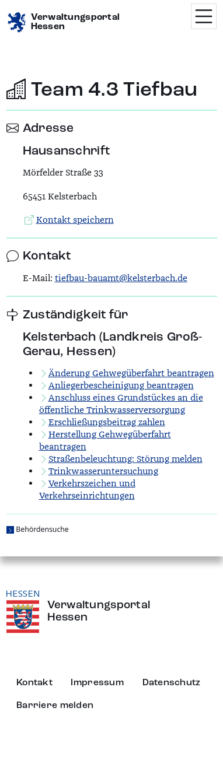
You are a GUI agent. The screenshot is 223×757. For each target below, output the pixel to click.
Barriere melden (54, 705)
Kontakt (34, 683)
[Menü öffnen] (204, 16)
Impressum (97, 683)
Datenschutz (171, 683)
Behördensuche (42, 529)
